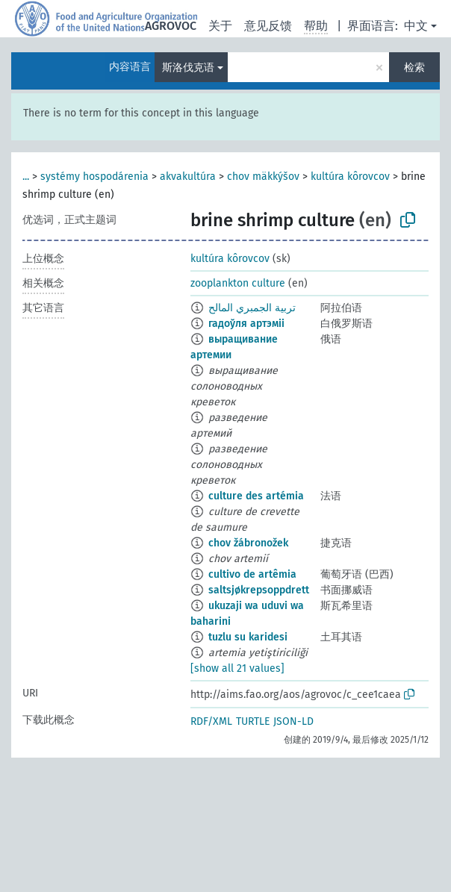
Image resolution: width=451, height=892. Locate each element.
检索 (414, 67)
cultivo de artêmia (252, 574)
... (25, 176)
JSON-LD (293, 721)
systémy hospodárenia (94, 176)
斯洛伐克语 (188, 67)
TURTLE (253, 721)
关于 (220, 26)
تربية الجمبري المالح (252, 308)
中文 (416, 26)
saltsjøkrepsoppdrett (258, 590)
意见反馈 (268, 26)
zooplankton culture (237, 283)
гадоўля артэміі (246, 323)
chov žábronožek (248, 543)
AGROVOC (170, 26)
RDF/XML (211, 721)
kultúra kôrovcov (350, 176)
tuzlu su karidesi (247, 637)
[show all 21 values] (237, 668)
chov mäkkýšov (263, 176)
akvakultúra (188, 176)
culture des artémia (256, 496)
